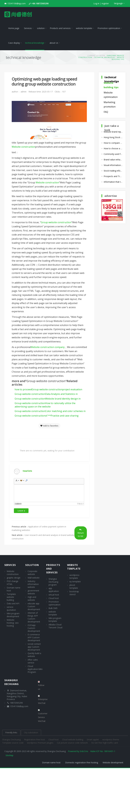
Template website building (11, 597)
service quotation (11, 608)
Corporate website (32, 573)
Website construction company (48, 347)
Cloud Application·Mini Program (35, 669)
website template (53, 613)
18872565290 (16, 702)
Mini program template (55, 619)
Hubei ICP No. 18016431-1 (102, 751)
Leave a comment (21, 511)
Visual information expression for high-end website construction (113, 165)
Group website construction (56, 222)
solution (32, 565)
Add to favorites (49, 425)
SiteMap (9, 755)
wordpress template (74, 576)
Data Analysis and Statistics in (46, 394)
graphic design (13, 577)
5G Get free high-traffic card (104, 742)
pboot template (73, 586)
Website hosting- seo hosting (13, 622)
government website (33, 592)
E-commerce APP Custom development (34, 637)
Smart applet (93, 739)
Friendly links (11, 732)
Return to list (81, 533)
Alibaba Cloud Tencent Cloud (55, 626)
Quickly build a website (34, 655)
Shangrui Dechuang (11, 739)
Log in (96, 3)
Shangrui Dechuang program (53, 581)
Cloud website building (73, 739)
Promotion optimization (54, 603)
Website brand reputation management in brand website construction (113, 131)
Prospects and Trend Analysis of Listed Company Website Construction (113, 176)
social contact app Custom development (34, 646)
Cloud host (54, 598)
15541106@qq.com (16, 3)
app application (54, 590)
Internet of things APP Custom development (34, 617)
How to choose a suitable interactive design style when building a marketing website (113, 148)
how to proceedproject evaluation (48, 389)
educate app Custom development (34, 606)
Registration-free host (34, 739)
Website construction (23, 146)
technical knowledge (104, 57)
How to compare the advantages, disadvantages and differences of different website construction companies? (113, 142)
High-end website (32, 598)
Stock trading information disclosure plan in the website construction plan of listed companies (113, 170)
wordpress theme (110, 739)
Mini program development (13, 615)
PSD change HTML (12, 583)
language (118, 3)
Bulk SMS (53, 608)
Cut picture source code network (72, 742)
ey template (75, 581)
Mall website (33, 577)
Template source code (13, 742)
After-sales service (33, 661)
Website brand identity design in (48, 398)
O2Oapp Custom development (34, 628)
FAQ (106, 112)
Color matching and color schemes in (50, 411)
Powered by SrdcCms (78, 751)
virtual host (54, 594)
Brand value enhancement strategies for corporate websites (113, 159)
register (105, 3)
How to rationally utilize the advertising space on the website (45, 405)
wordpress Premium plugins (40, 742)
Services (10, 565)
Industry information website (33, 584)
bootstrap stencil (74, 593)
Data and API (13, 603)
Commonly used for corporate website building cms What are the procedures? (113, 154)
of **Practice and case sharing (47, 415)
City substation (31, 732)
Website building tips (118, 58)
